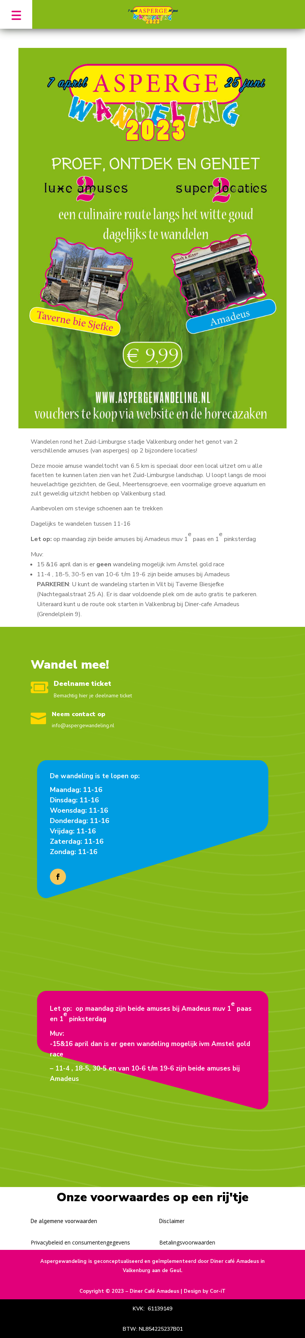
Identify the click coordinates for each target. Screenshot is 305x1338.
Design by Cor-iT (205, 1291)
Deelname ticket (82, 683)
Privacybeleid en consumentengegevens (80, 1242)
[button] (16, 14)
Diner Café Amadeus (154, 1291)
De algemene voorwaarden (64, 1221)
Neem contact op (78, 714)
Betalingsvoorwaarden (187, 1242)
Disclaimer (172, 1221)
